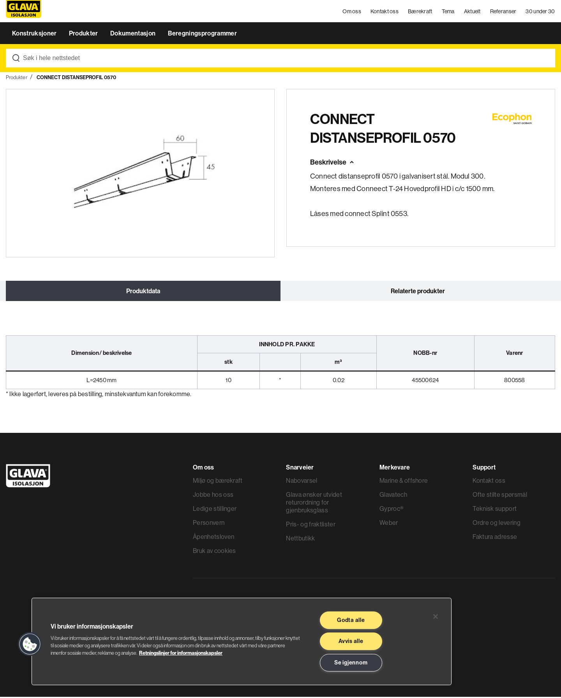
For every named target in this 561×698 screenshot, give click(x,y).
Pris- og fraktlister (310, 525)
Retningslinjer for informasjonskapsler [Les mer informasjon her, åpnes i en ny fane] (180, 653)
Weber (388, 524)
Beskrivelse (328, 163)
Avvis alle (351, 641)
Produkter (84, 34)
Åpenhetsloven (213, 538)
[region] (241, 641)
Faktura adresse (495, 538)
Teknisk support (495, 510)
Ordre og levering (496, 524)
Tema (448, 11)
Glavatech (393, 496)
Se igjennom (350, 662)
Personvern (208, 524)
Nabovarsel (301, 481)
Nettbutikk (300, 539)
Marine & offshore (403, 481)
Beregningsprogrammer (202, 34)
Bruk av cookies (214, 552)
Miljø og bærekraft (218, 481)
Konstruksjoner (35, 34)
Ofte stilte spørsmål (500, 496)
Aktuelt (472, 11)
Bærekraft (420, 11)
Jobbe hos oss (213, 496)
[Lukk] (435, 616)
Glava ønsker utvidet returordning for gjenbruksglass (314, 503)
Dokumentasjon (133, 34)
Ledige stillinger (214, 510)
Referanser (503, 11)
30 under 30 (540, 11)
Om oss (352, 11)
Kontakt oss (384, 11)
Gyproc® (391, 510)
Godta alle (351, 620)
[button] (30, 644)
